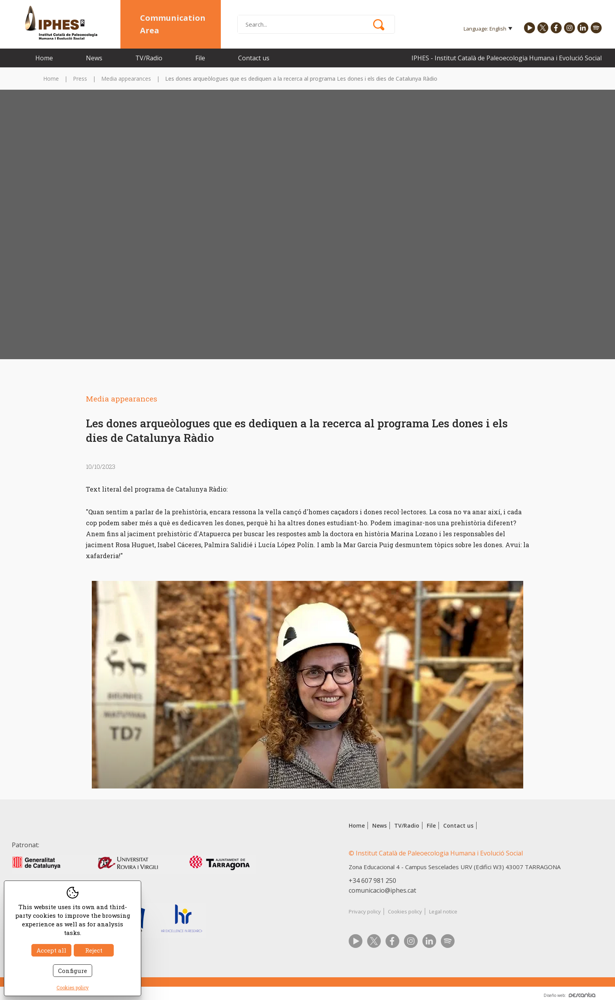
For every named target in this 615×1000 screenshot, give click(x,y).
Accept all (51, 950)
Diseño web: (569, 995)
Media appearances (126, 78)
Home (44, 58)
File (200, 58)
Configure (72, 971)
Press (80, 78)
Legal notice (443, 911)
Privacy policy (365, 911)
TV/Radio (148, 58)
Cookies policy (405, 911)
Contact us (253, 58)
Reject (93, 950)
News (94, 58)
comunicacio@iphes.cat (382, 890)
